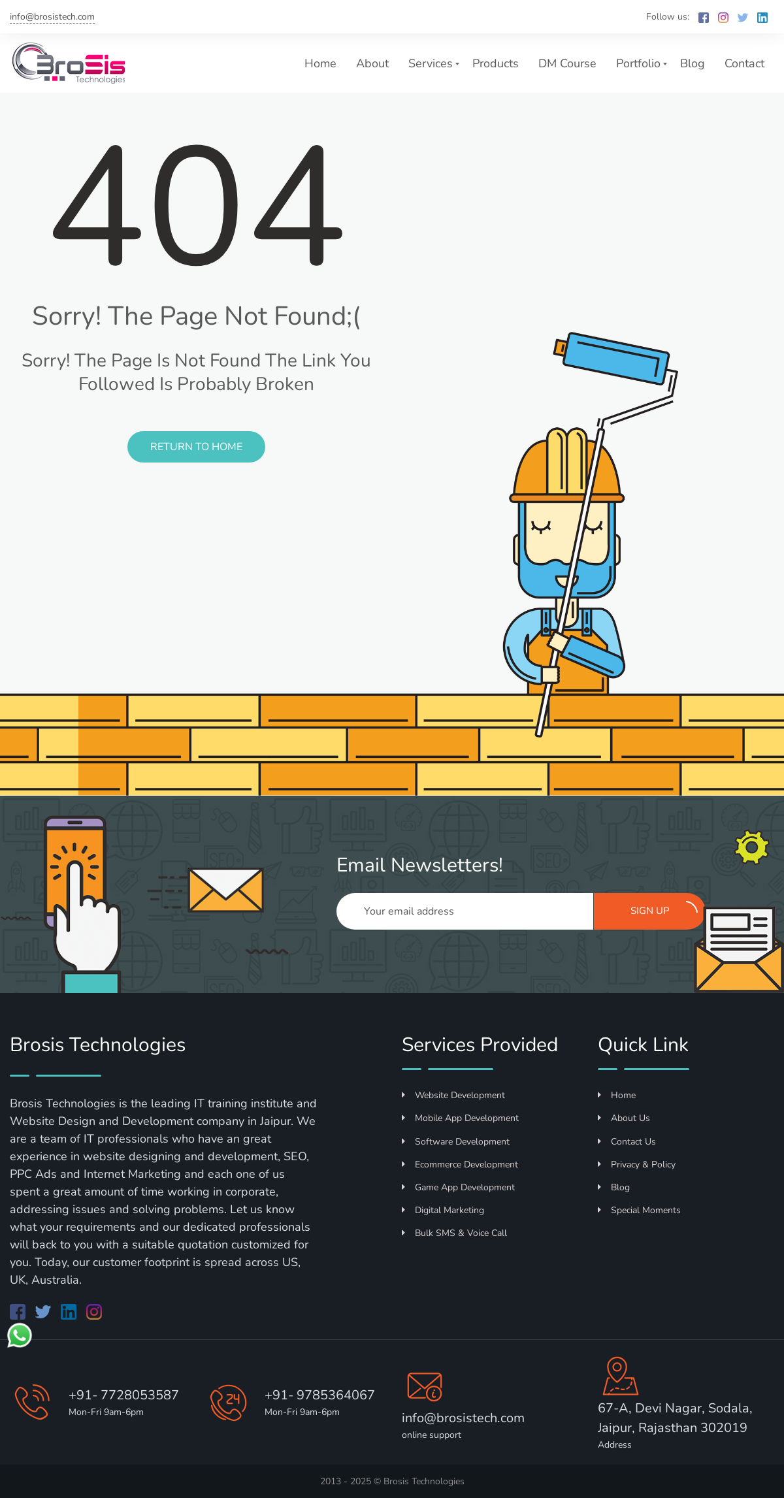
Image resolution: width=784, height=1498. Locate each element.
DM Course (567, 63)
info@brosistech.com (52, 16)
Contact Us (627, 1141)
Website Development (453, 1095)
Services (430, 63)
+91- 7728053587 (124, 1395)
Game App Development (458, 1187)
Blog (692, 63)
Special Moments (639, 1210)
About (372, 63)
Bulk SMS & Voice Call (454, 1233)
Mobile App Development (460, 1118)
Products (495, 63)
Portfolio (638, 63)
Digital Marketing (443, 1210)
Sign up (664, 909)
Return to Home (196, 447)
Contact (744, 63)
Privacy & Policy (637, 1164)
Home (320, 63)
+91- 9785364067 (320, 1395)
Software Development (456, 1141)
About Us (624, 1118)
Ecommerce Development (460, 1164)
